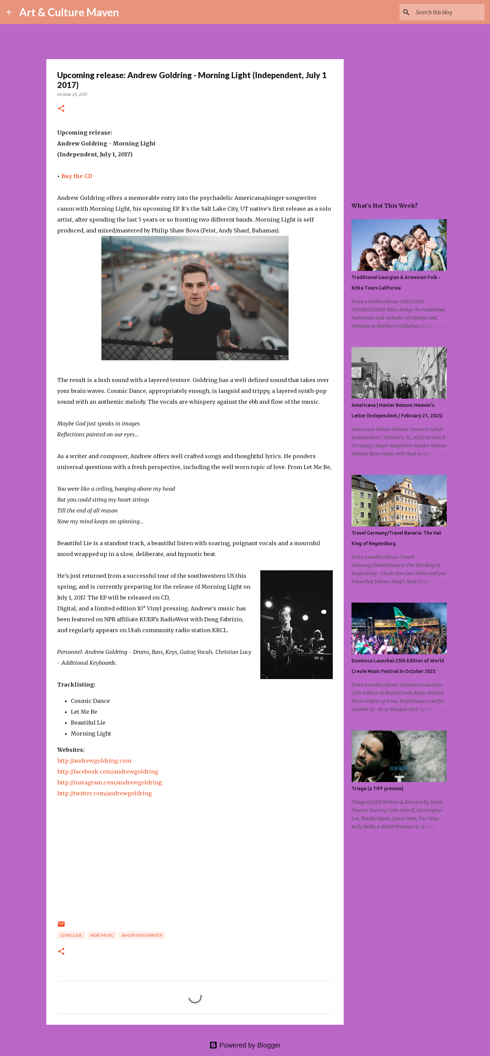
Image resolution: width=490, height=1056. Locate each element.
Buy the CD (77, 176)
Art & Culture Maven (69, 12)
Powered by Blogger (245, 1045)
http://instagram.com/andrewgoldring (109, 782)
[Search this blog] (449, 12)
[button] (61, 109)
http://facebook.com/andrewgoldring (107, 771)
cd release (71, 935)
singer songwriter (141, 935)
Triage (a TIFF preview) (378, 788)
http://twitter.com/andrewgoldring (104, 793)
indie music (102, 935)
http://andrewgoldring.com (94, 760)
